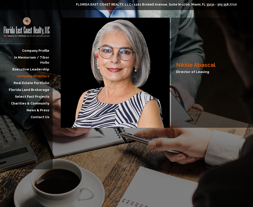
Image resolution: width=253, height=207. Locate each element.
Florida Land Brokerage (29, 90)
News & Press (38, 110)
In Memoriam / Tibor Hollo (31, 60)
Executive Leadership (30, 69)
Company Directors (33, 76)
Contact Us (40, 117)
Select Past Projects (32, 96)
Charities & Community (30, 103)
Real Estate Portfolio (31, 83)
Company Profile (35, 51)
